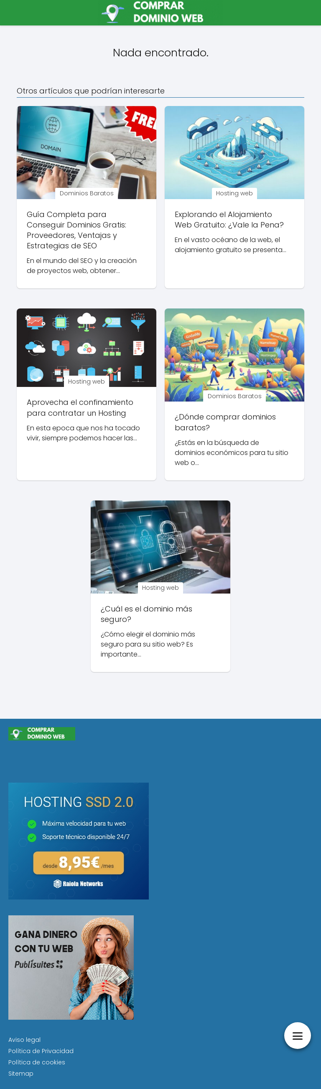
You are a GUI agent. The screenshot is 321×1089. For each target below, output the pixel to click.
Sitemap (20, 1073)
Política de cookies (36, 1062)
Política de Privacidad (41, 1051)
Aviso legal (24, 1040)
